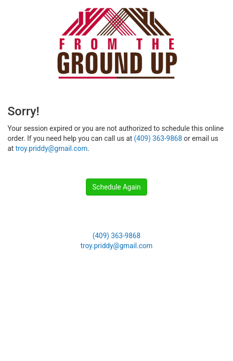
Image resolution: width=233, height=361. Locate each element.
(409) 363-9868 (158, 138)
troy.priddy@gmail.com (52, 148)
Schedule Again (116, 187)
